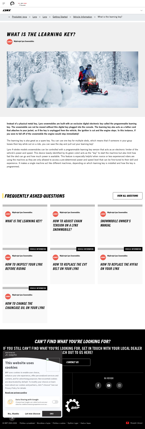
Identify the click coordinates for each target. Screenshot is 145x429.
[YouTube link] (109, 385)
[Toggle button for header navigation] (4, 3)
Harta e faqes (86, 423)
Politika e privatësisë (27, 423)
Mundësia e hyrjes (43, 423)
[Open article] (25, 224)
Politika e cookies (59, 423)
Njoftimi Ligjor (73, 423)
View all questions (127, 195)
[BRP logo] (12, 3)
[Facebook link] (98, 385)
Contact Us (72, 362)
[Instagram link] (119, 385)
